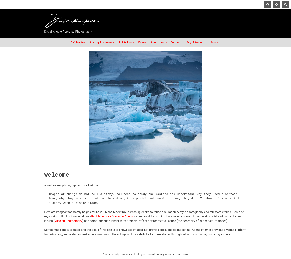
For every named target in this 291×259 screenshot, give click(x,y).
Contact (176, 42)
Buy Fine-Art (196, 42)
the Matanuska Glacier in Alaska (112, 216)
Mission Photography (68, 221)
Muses (142, 42)
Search (215, 42)
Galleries (78, 42)
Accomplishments (102, 42)
